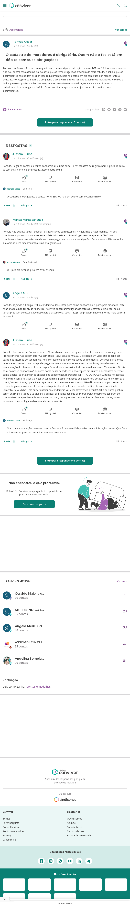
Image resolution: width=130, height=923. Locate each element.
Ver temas (121, 29)
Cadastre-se (9, 839)
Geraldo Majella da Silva (30, 593)
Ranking (7, 835)
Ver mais (122, 581)
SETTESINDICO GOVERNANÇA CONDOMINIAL (30, 610)
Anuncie (71, 822)
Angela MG (20, 293)
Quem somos (74, 818)
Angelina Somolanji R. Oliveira (30, 658)
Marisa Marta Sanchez (28, 219)
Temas (6, 818)
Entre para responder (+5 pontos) (65, 122)
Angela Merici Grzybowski (30, 626)
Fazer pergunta (11, 822)
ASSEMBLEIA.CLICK (30, 642)
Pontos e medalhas (13, 831)
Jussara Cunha (22, 154)
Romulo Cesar (22, 41)
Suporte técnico (75, 827)
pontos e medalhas (38, 686)
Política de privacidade (79, 835)
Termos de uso (75, 831)
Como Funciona (11, 827)
